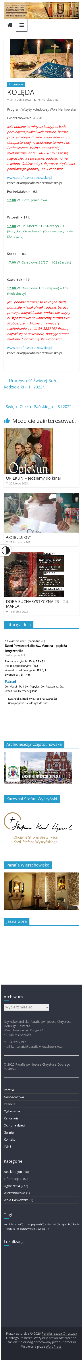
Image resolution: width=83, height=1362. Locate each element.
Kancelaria (11, 1118)
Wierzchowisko (14, 1193)
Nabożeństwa (14, 1097)
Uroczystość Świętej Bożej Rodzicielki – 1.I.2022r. (31, 384)
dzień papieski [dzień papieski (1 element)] (34, 1224)
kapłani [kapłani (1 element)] (66, 1224)
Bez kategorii (13, 1172)
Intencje (9, 1104)
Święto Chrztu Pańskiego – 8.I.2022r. (42, 406)
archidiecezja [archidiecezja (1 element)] (13, 1224)
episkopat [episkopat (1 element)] (52, 1224)
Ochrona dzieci (14, 1125)
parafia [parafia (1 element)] (13, 1228)
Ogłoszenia (12, 1111)
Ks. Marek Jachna (48, 100)
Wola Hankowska (16, 1200)
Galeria (9, 1132)
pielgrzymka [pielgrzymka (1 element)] (28, 1228)
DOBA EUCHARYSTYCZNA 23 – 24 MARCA (37, 604)
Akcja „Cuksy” (18, 537)
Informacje (16, 84)
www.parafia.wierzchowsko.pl (29, 177)
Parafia (9, 1090)
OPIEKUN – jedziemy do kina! (33, 478)
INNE (7, 1146)
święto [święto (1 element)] (43, 1228)
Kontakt (9, 1139)
